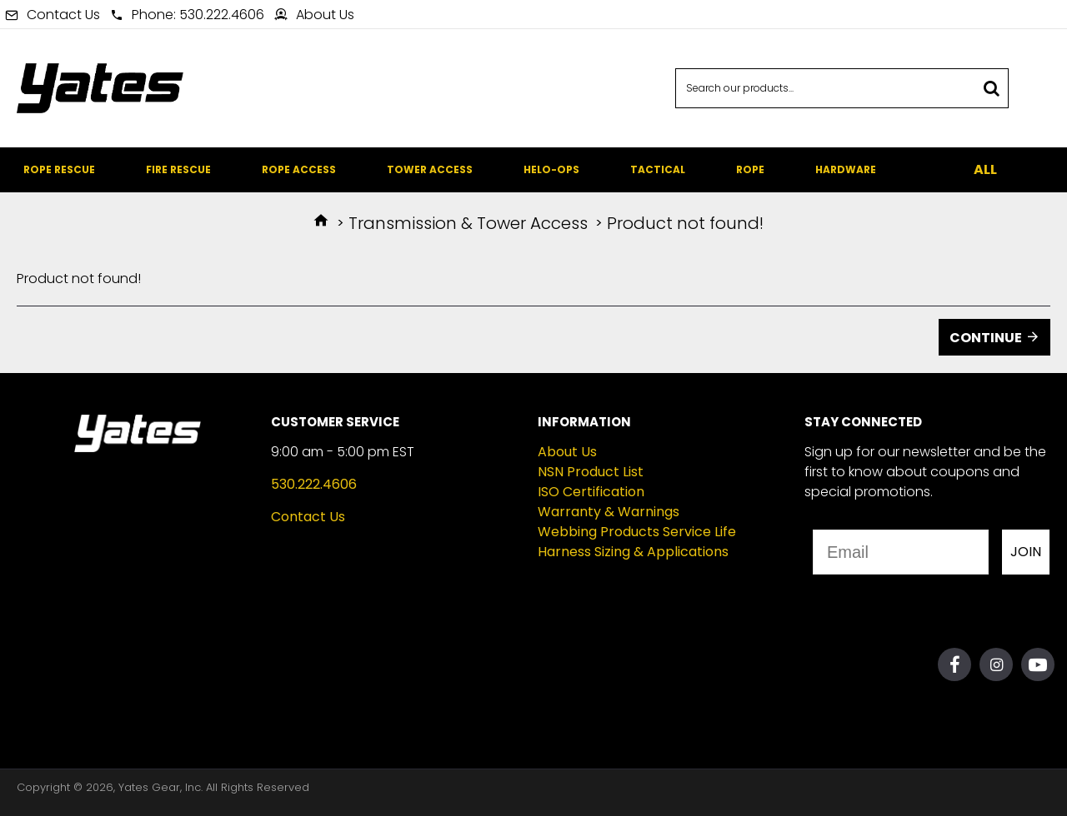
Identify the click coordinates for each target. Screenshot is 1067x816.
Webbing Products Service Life (637, 531)
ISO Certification (591, 491)
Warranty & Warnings (608, 511)
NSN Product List (591, 471)
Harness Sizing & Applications (633, 551)
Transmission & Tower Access (468, 223)
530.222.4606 (314, 484)
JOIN (1025, 551)
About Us (567, 451)
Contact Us (308, 516)
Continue (985, 337)
